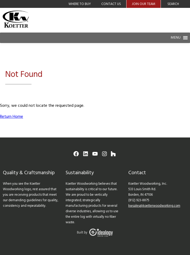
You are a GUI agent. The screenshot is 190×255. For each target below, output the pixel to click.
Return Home (11, 116)
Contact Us (111, 4)
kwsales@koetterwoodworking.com (154, 206)
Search (173, 4)
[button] (176, 38)
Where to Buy (79, 4)
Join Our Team (143, 4)
